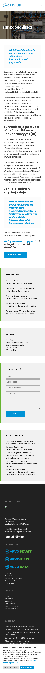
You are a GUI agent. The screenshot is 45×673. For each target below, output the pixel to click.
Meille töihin (10, 604)
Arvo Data (9, 576)
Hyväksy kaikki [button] (26, 667)
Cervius (8, 597)
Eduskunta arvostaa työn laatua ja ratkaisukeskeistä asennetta (20, 289)
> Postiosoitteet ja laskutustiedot (18, 532)
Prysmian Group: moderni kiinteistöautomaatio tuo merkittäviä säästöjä (21, 297)
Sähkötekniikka (12, 347)
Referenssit (9, 599)
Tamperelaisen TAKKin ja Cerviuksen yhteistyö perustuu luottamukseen (21, 312)
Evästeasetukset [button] (10, 667)
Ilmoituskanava (11, 609)
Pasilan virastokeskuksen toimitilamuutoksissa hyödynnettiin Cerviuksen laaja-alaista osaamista (20, 304)
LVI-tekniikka (11, 350)
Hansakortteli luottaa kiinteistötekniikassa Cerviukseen (19, 282)
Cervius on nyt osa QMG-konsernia (20, 452)
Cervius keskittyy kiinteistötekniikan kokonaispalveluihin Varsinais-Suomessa (22, 442)
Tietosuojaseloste (12, 607)
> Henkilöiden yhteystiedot (16, 530)
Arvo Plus (9, 340)
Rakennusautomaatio (15, 345)
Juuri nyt (8, 602)
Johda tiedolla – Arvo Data (17, 342)
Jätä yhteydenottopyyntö (20, 241)
